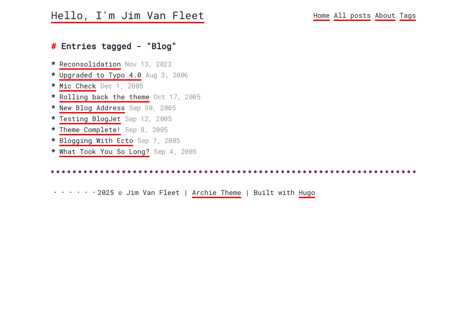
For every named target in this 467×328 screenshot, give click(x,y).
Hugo (307, 192)
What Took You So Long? (104, 151)
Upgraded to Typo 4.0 (100, 74)
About (385, 15)
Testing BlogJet (90, 118)
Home (321, 15)
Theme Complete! (90, 129)
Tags (408, 15)
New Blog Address (92, 107)
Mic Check (77, 85)
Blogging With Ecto (96, 140)
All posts (352, 15)
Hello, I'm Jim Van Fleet (127, 15)
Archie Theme (216, 192)
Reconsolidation (90, 63)
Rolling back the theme (104, 96)
